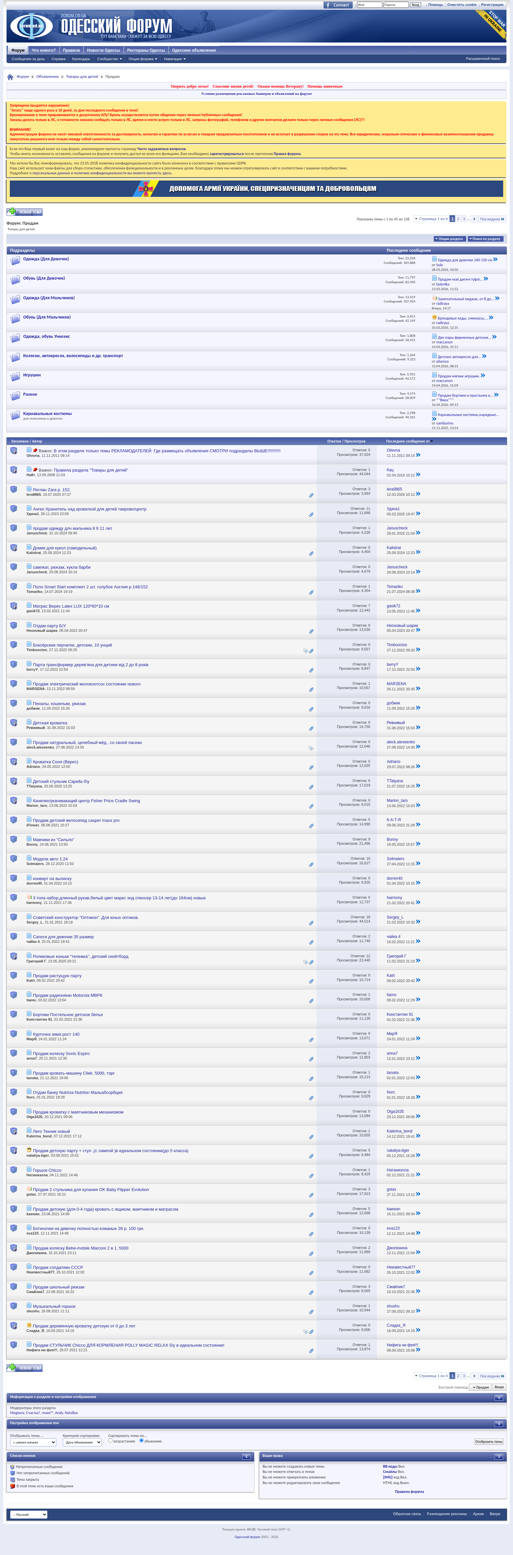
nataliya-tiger (38, 1155)
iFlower (33, 825)
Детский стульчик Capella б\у (61, 781)
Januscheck (37, 533)
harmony (34, 903)
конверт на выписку (52, 878)
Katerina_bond (39, 1136)
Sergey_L (35, 922)
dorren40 (34, 883)
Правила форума (409, 1491)
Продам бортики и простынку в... (465, 395)
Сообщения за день (28, 59)
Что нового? (44, 50)
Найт (31, 475)
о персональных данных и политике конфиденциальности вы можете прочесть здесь (100, 173)
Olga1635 (35, 1117)
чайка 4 (33, 941)
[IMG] (388, 1477)
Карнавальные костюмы (47, 413)
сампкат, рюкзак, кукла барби (62, 567)
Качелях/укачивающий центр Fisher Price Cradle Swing (86, 800)
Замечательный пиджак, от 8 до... (466, 299)
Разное (30, 394)
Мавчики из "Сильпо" (53, 839)
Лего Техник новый (51, 1131)
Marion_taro (37, 805)
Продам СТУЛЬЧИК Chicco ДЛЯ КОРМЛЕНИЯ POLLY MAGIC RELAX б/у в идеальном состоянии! (128, 1345)
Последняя (492, 218)
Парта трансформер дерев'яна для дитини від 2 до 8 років (91, 664)
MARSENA (36, 689)
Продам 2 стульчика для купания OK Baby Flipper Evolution (91, 1189)
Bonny (32, 844)
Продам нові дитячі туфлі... (460, 279)
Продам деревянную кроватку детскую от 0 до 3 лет (84, 1325)
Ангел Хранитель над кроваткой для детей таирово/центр (90, 509)
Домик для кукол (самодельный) (65, 547)
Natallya (71, 1412)
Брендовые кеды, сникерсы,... (463, 318)
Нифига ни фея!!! (42, 1350)
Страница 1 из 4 (433, 218)
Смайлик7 (35, 1292)
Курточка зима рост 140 (56, 1034)
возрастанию (121, 1440)
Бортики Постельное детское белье (68, 1014)
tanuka (32, 1078)
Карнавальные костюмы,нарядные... (468, 414)
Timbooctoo (37, 650)
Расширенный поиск (483, 58)
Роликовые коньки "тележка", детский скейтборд (81, 956)
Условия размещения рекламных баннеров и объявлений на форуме (256, 93)
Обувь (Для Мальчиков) (47, 317)
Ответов (334, 441)
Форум (18, 50)
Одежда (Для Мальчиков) (49, 298)
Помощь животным (325, 86)
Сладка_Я (35, 1331)
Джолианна (36, 1253)
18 (368, 917)
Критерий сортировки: (81, 1435)
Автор (37, 441)
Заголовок (19, 441)
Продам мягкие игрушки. (459, 376)
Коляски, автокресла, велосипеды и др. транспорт (73, 355)
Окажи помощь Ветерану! (280, 86)
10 (368, 858)
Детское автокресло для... (459, 356)
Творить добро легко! (189, 86)
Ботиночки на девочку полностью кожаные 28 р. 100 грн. (89, 1228)
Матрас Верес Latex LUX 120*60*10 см (71, 606)
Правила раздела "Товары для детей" (91, 470)
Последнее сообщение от (409, 441)
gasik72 (33, 611)
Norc (31, 1097)
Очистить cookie (462, 5)
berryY (32, 669)
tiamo (31, 1000)
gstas (31, 1194)
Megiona (17, 1412)
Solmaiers (35, 864)
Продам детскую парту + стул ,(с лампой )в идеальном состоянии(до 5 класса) (110, 1150)
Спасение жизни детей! (233, 86)
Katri (31, 980)
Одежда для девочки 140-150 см (465, 260)
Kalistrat (34, 553)
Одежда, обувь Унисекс (46, 336)
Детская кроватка (50, 722)
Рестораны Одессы (146, 50)
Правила (71, 50)
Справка (58, 59)
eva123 (33, 1233)
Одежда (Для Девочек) (46, 259)
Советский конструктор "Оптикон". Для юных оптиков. (86, 917)
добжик (33, 708)
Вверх (499, 1387)
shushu (33, 1311)
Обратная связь (407, 1513)
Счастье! (33, 1412)
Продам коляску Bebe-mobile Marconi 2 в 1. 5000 (81, 1248)
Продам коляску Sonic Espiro (61, 1053)
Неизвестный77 (40, 1272)
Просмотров (355, 441)
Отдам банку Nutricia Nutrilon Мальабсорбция (78, 1092)
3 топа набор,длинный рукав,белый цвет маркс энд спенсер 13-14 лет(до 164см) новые (119, 897)
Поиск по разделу (486, 239)
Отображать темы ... (27, 1435)
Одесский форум (247, 1537)
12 (368, 956)
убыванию (150, 1440)
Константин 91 (39, 1019)
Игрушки (32, 375)
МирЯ (32, 1039)
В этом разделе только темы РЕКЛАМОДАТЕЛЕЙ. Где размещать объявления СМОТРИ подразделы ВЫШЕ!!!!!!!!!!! (167, 450)
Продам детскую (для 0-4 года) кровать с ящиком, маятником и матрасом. (106, 1209)
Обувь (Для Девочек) (44, 278)
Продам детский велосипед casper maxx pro (76, 820)
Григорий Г (36, 961)
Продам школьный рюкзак (59, 1287)
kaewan (33, 1214)
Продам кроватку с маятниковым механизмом (78, 1112)
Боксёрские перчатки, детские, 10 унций (72, 645)
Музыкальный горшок (54, 1306)
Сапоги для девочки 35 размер (63, 936)
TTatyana (34, 786)
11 (368, 508)
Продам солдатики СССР (58, 1267)
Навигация (173, 59)
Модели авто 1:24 (50, 858)
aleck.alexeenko (40, 747)
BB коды (390, 1466)
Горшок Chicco (47, 1170)
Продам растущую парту (57, 975)
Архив (478, 1513)
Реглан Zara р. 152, (52, 489)
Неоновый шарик (42, 630)
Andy (59, 1412)
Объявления (47, 76)
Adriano (33, 767)
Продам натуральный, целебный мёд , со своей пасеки (87, 742)
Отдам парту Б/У (49, 625)
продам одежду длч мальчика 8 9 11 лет (72, 528)
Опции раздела (451, 239)
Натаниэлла (37, 1175)
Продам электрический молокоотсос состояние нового (87, 684)
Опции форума (141, 59)
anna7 (32, 1058)
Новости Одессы (103, 50)
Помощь (435, 5)
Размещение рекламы (447, 1513)
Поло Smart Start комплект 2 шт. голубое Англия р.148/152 (90, 586)
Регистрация (492, 5)
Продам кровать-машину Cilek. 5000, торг (74, 1073)
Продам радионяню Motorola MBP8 (67, 995)
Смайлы (390, 1471)
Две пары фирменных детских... (464, 337)
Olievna (33, 456)
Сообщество (107, 59)
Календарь (81, 59)
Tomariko (35, 592)
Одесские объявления (194, 50)
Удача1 (33, 514)
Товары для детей (82, 76)
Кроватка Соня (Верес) (55, 761)
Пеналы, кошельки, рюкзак (59, 703)
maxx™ (47, 1412)
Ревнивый (36, 728)
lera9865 (34, 494)
